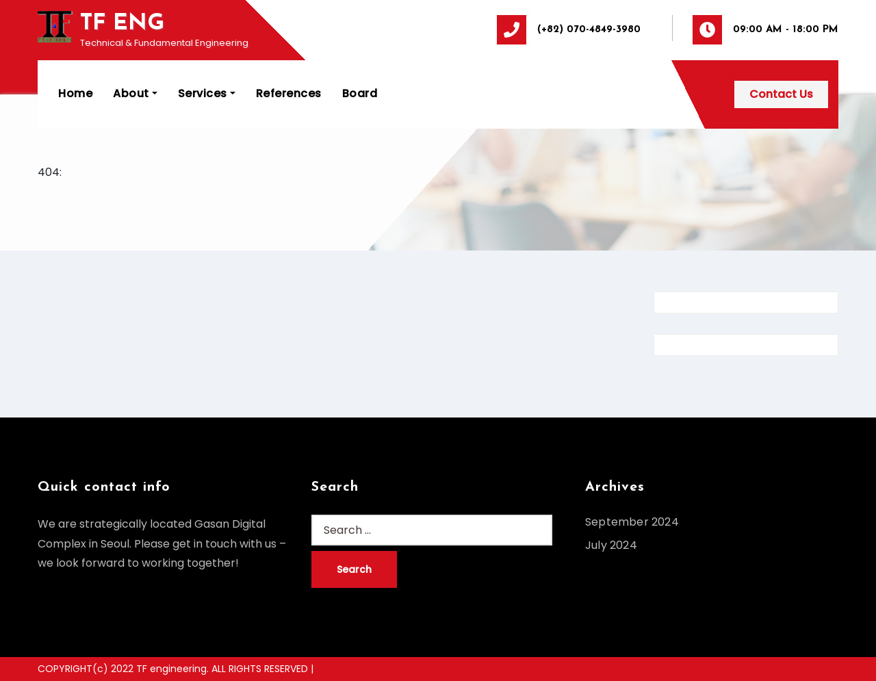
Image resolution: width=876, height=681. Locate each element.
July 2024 (611, 545)
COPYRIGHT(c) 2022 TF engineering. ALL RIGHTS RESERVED (174, 669)
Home (75, 93)
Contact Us (781, 94)
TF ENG (122, 23)
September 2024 (632, 522)
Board (360, 93)
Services (206, 93)
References (289, 93)
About (135, 93)
